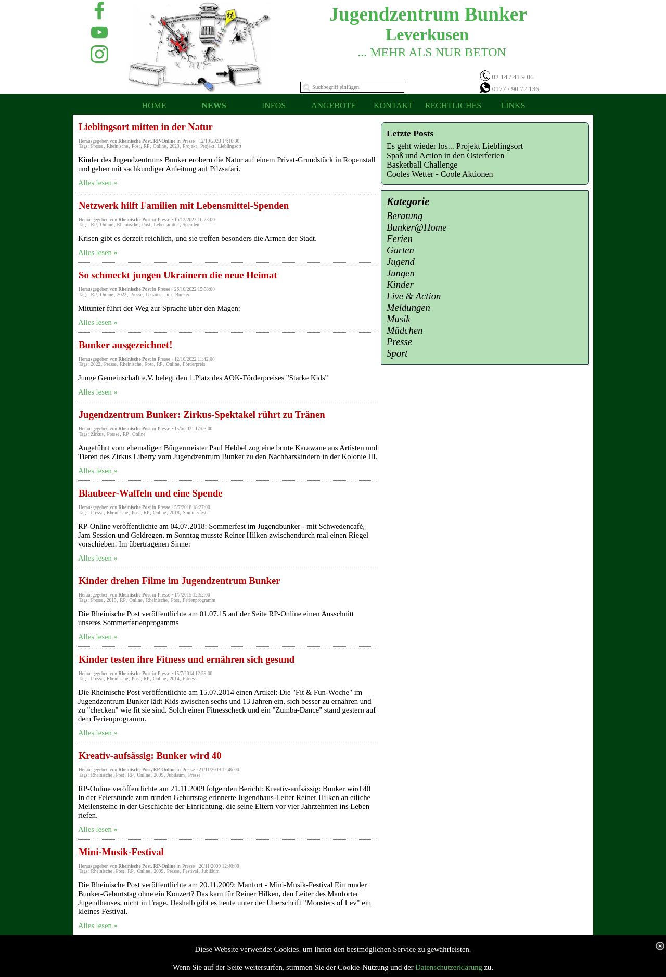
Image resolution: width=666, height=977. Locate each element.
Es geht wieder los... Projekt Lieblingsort (455, 146)
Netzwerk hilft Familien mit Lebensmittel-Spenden (184, 205)
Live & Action (414, 295)
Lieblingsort (230, 146)
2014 (175, 678)
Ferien (400, 238)
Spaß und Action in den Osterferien (445, 155)
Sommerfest (194, 512)
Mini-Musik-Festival (121, 851)
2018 (175, 512)
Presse (97, 146)
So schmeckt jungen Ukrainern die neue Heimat (178, 275)
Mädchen (404, 330)
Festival (190, 871)
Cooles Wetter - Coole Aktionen (440, 174)
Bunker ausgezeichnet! (126, 344)
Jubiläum (176, 775)
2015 (112, 600)
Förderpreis (194, 364)
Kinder (400, 284)
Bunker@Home (417, 227)
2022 (122, 294)
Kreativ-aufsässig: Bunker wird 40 (150, 755)
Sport (397, 353)
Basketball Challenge (422, 164)
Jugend (401, 261)
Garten (400, 250)
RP (146, 146)
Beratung (404, 215)
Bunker (182, 294)
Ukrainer (154, 294)
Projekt (190, 146)
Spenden (191, 224)
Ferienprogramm (199, 600)
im (169, 294)
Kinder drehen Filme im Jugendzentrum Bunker (179, 580)
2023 (175, 146)
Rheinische (117, 146)
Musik (399, 318)
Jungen (401, 273)
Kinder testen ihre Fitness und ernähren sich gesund (186, 659)
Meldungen (408, 307)
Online (159, 146)
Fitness (189, 678)
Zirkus (97, 434)
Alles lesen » (98, 183)
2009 (158, 775)
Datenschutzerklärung (448, 967)
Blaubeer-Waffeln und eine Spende (151, 493)
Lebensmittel (166, 224)
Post (136, 146)
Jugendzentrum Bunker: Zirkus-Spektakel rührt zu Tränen (202, 414)
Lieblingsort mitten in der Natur (146, 126)
